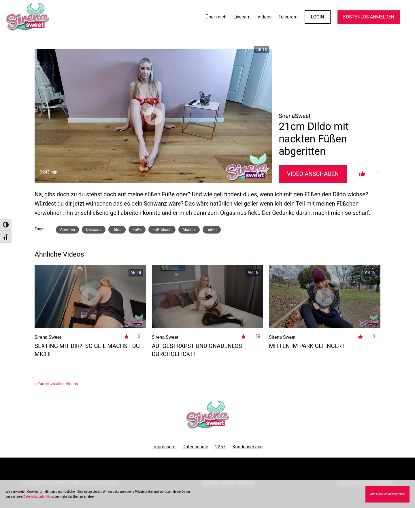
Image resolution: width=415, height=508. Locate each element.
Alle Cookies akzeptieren (387, 494)
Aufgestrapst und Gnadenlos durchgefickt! (197, 350)
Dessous (93, 229)
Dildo (117, 229)
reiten (212, 229)
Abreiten (67, 229)
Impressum (164, 446)
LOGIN (317, 17)
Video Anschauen (313, 173)
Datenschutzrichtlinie (38, 496)
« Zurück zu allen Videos (56, 383)
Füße (137, 229)
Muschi (189, 229)
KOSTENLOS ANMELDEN (368, 17)
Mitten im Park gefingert (307, 346)
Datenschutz (195, 446)
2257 (220, 446)
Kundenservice (248, 446)
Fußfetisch (161, 229)
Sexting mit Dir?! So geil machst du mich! (87, 350)
